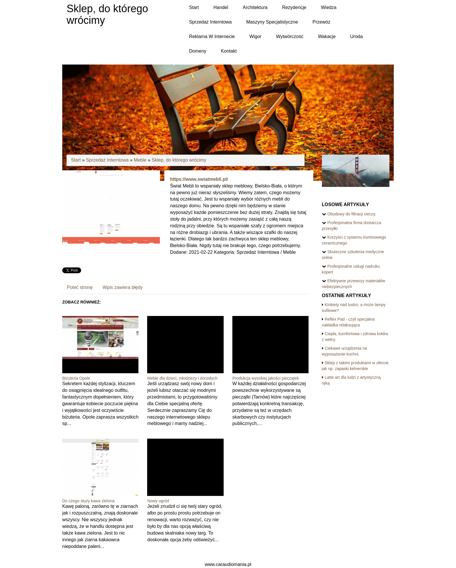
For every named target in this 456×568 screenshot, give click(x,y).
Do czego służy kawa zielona (88, 501)
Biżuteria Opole (76, 378)
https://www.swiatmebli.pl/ (199, 179)
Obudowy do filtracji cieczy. (351, 214)
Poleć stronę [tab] (80, 287)
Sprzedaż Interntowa (107, 160)
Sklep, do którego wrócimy (179, 160)
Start (76, 160)
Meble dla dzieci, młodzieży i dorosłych (182, 378)
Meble (140, 160)
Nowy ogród (158, 501)
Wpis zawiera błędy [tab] (123, 287)
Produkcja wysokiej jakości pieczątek (265, 378)
